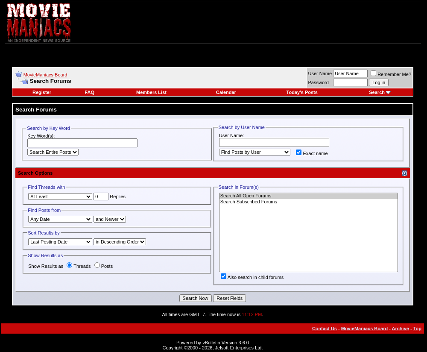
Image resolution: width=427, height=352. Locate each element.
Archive (400, 328)
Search (377, 92)
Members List (151, 92)
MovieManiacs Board (45, 74)
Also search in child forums (252, 277)
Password (318, 82)
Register (41, 92)
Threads (79, 266)
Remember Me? (391, 74)
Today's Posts (302, 92)
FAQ (89, 92)
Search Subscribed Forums (308, 202)
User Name (320, 73)
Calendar (226, 92)
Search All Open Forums (308, 196)
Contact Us (324, 328)
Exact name (312, 153)
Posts (103, 266)
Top (417, 328)
